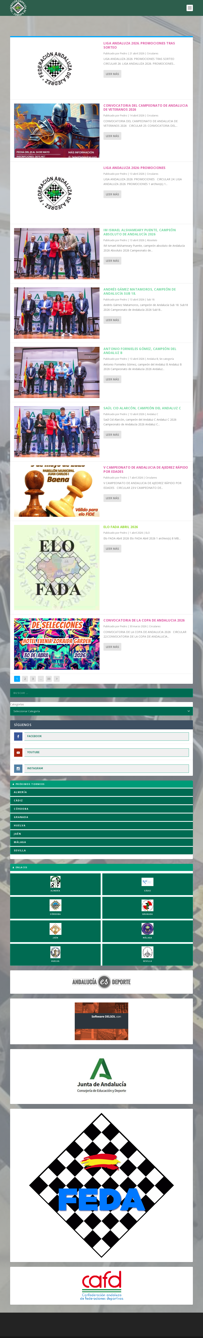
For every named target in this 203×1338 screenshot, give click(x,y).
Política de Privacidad (89, 1334)
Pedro (123, 41)
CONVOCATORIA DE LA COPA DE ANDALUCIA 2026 (144, 608)
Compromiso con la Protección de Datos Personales (139, 1334)
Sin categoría (166, 346)
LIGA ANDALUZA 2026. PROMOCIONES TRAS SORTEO (139, 33)
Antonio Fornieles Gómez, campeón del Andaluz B (139, 338)
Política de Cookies (43, 1334)
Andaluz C (152, 402)
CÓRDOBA (21, 796)
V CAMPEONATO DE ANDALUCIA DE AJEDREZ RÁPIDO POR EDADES (145, 457)
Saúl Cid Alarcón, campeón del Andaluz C (142, 396)
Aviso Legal (65, 1334)
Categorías (17, 692)
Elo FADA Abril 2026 (120, 514)
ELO (148, 520)
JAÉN (17, 821)
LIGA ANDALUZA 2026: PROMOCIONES (134, 155)
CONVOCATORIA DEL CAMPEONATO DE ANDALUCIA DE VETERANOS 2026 (145, 95)
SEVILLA (20, 838)
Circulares (152, 41)
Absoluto (152, 228)
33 (48, 666)
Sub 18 (150, 287)
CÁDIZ (18, 788)
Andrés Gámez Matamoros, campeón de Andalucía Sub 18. (139, 279)
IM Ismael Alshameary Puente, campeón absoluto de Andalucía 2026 (139, 220)
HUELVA (20, 813)
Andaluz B (152, 346)
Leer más (112, 61)
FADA (23, 1328)
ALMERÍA (20, 780)
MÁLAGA (20, 830)
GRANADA (21, 805)
